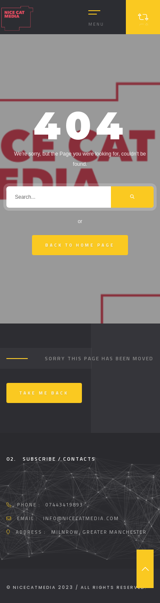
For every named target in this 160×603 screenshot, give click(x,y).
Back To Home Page (80, 245)
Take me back (44, 393)
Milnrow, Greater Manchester (99, 532)
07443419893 (64, 504)
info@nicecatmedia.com (81, 518)
